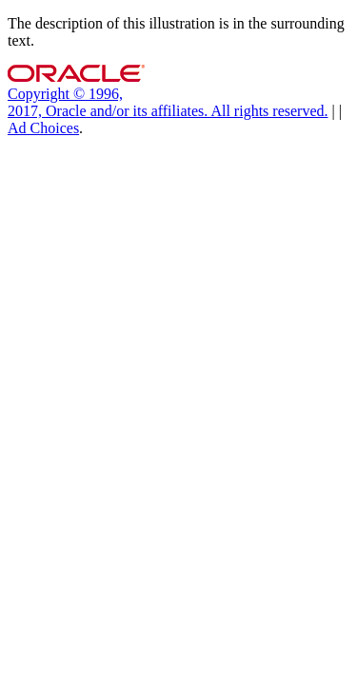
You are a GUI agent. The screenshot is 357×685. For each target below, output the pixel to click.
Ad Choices (43, 128)
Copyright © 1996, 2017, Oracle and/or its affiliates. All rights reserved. (168, 102)
